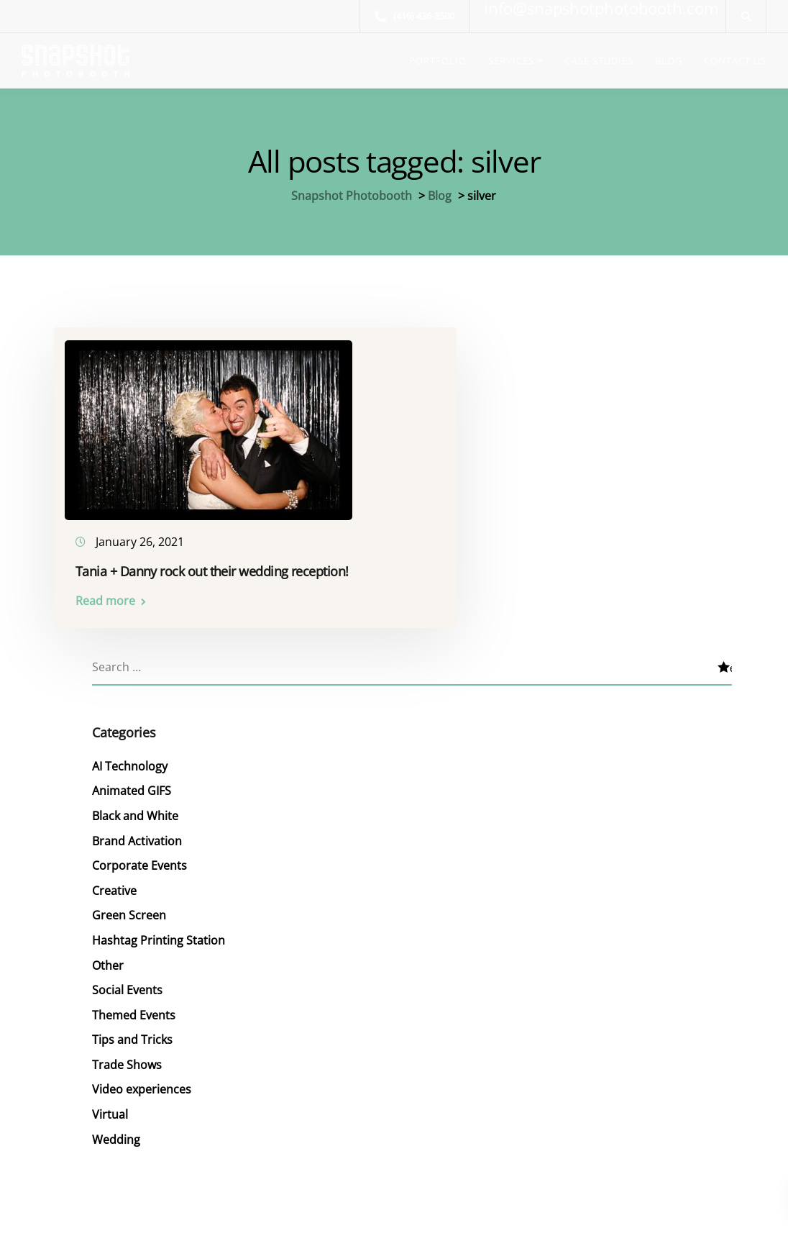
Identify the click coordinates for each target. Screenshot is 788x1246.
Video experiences (141, 1077)
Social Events (127, 980)
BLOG (668, 60)
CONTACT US (735, 60)
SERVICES (511, 60)
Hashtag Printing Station (158, 932)
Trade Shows (127, 1052)
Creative (114, 883)
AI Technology (130, 762)
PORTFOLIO (438, 60)
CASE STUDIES (599, 60)
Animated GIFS (131, 786)
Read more (107, 598)
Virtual (110, 1101)
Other (108, 956)
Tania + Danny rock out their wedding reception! (214, 568)
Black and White (135, 811)
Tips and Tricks (132, 1028)
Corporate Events (139, 859)
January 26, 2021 (142, 539)
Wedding (116, 1125)
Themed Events (133, 1004)
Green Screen (129, 907)
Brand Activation (137, 835)
